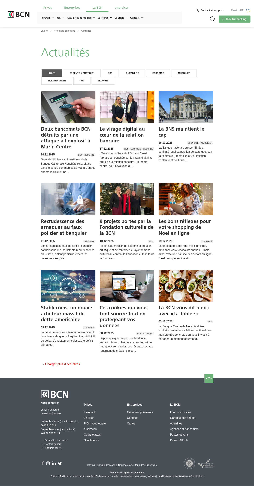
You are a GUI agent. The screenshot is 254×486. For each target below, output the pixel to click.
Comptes (132, 418)
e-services (122, 7)
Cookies (54, 476)
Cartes (131, 423)
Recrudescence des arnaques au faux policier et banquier (64, 227)
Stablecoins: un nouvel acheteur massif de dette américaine (67, 314)
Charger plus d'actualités (62, 364)
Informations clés (180, 412)
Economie (160, 73)
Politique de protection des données (77, 476)
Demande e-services (54, 440)
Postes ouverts (179, 434)
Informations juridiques (145, 476)
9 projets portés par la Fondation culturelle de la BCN (127, 227)
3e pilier (89, 418)
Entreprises (72, 7)
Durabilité (134, 73)
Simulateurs (91, 440)
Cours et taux (92, 434)
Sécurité (104, 81)
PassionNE (240, 10)
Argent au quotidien (82, 73)
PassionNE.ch (179, 440)
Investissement (57, 81)
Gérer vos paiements (140, 412)
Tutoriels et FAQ (51, 448)
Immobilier (187, 73)
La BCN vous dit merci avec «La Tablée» (184, 311)
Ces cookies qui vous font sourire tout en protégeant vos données (123, 317)
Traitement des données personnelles (114, 476)
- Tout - (52, 73)
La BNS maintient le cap (181, 132)
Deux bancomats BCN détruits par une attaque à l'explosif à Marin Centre (66, 138)
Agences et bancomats (184, 429)
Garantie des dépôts (182, 418)
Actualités (176, 423)
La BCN (97, 7)
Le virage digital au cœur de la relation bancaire (122, 135)
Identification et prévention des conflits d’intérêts (181, 476)
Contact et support (212, 10)
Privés (47, 7)
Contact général (51, 444)
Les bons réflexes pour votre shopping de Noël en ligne (185, 227)
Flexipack (90, 412)
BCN (111, 73)
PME (82, 81)
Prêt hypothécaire (95, 423)
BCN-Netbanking (234, 19)
